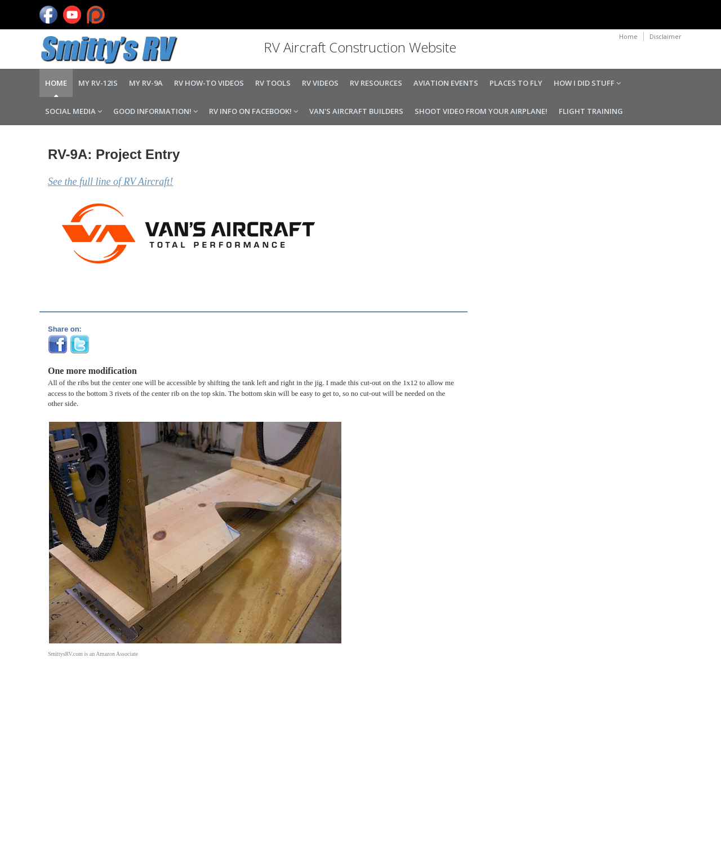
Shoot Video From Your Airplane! (481, 111)
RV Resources (376, 83)
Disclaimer (665, 36)
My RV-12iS (98, 83)
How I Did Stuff (587, 83)
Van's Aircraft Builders (356, 111)
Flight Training (591, 111)
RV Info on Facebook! (253, 111)
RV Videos (320, 83)
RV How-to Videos (209, 83)
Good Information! (155, 111)
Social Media (73, 111)
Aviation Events (445, 83)
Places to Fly (515, 83)
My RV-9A (146, 83)
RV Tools (273, 83)
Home (628, 36)
